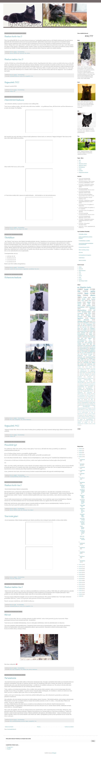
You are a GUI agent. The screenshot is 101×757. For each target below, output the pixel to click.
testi (94, 423)
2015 (80, 576)
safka (88, 304)
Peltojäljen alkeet (83, 234)
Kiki (18, 53)
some (86, 415)
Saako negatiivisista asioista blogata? (85, 237)
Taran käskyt (82, 372)
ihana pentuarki (81, 332)
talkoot (93, 374)
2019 (80, 568)
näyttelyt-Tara (83, 369)
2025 (80, 450)
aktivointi (86, 320)
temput (20, 229)
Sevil (94, 410)
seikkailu (86, 423)
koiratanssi (20, 268)
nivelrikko (88, 365)
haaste (80, 384)
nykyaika (79, 422)
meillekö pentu (81, 344)
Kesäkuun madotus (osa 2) (13, 59)
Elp (94, 372)
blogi (89, 316)
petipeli (86, 422)
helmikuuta (82, 557)
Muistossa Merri (82, 165)
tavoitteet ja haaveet (83, 385)
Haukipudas (83, 358)
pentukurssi (80, 355)
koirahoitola (80, 368)
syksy (91, 327)
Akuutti (82, 364)
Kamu (94, 382)
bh (80, 361)
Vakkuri (28, 53)
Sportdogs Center (83, 281)
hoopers (92, 416)
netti (81, 374)
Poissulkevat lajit (10, 445)
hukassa (78, 418)
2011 (80, 584)
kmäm (86, 413)
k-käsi (89, 355)
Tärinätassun (82, 167)
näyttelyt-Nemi (81, 321)
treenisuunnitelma (81, 378)
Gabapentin (90, 415)
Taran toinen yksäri (11, 516)
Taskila (90, 381)
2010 (80, 586)
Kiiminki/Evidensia (81, 396)
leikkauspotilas (83, 371)
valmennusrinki (80, 393)
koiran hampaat (92, 413)
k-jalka (85, 297)
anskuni (79, 342)
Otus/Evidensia (83, 348)
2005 (80, 596)
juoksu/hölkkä (80, 341)
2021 (80, 564)
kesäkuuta (82, 482)
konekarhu (81, 415)
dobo (92, 412)
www (88, 395)
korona (93, 347)
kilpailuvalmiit (80, 413)
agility (93, 291)
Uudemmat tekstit (9, 726)
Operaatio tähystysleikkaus (86, 309)
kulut (94, 368)
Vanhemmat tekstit (69, 726)
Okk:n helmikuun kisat (84, 250)
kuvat (13, 419)
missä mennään (90, 403)
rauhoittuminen (80, 423)
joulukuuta (82, 459)
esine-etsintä (82, 403)
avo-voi (81, 375)
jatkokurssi (92, 351)
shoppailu (87, 374)
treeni (93, 322)
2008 (80, 590)
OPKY (80, 279)
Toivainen (87, 416)
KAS (80, 272)
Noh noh (7, 615)
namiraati (89, 376)
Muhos (78, 399)
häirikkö (86, 361)
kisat (16, 268)
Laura (80, 410)
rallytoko (92, 318)
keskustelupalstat (89, 419)
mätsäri (92, 420)
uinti (82, 338)
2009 (80, 588)
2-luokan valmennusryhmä (90, 409)
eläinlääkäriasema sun (14, 76)
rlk (81, 324)
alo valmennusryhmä (84, 412)
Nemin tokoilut (82, 260)
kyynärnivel (80, 345)
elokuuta (82, 473)
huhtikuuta (82, 547)
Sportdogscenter (81, 381)
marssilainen (82, 395)
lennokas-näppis (22, 476)
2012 (80, 582)
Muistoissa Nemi (83, 163)
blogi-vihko (92, 402)
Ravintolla (89, 410)
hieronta (15, 53)
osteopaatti (92, 369)
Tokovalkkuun (9, 237)
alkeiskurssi (92, 348)
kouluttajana (89, 324)
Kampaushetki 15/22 (11, 82)
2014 (80, 578)
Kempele (12, 229)
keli (78, 327)
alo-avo (82, 352)
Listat (78, 402)
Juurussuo (87, 401)
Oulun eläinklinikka (86, 405)
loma (87, 375)
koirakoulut (81, 398)
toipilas (91, 385)
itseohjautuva (84, 418)
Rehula (93, 405)
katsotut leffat (80, 382)
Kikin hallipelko (88, 342)
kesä (78, 322)
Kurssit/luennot (81, 334)
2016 (80, 574)
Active (80, 267)
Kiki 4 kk (81, 252)
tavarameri (92, 330)
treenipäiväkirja (80, 386)
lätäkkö (85, 330)
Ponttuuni (79, 388)
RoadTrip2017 (89, 388)
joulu (78, 362)
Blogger (54, 753)
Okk (83, 325)
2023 (80, 454)
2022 (80, 456)
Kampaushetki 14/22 (11, 426)
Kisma (80, 275)
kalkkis (81, 419)
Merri (93, 297)
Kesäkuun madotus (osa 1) (13, 587)
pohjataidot (79, 392)
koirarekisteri (79, 420)
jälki (91, 344)
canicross (79, 316)
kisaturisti (79, 376)
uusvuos (88, 382)
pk (91, 361)
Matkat (90, 334)
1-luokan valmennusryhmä (84, 379)
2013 (80, 580)
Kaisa (80, 169)
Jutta (89, 313)
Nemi (86, 293)
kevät (78, 337)
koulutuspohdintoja (14, 476)
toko (23, 229)
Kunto (83, 299)
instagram (89, 396)
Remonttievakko (86, 406)
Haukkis (89, 305)
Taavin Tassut (81, 416)
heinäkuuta (82, 478)
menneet (88, 345)
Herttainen (89, 364)
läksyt (78, 328)
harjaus (11, 91)
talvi (91, 321)
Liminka (91, 398)
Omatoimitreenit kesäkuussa (14, 100)
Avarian (89, 372)
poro (92, 422)
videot (26, 229)
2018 (80, 570)
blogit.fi (9, 749)
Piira (94, 393)
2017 (80, 572)
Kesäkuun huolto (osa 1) (12, 485)
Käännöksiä (81, 257)
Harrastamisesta (10, 678)
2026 (80, 448)
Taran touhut (88, 366)
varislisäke (88, 393)
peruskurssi (92, 384)
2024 (80, 452)
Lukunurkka (86, 362)
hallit (87, 350)
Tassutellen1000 (86, 391)
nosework (80, 313)
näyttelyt (79, 335)
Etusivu (39, 726)
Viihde (93, 359)
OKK (80, 277)
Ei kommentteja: (21, 51)
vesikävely (79, 357)
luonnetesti (86, 420)
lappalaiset (25, 268)
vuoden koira (90, 378)
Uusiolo (85, 399)
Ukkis (94, 345)
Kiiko (80, 274)
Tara (25, 53)
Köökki (90, 341)
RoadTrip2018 (80, 389)
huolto (21, 76)
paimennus (92, 371)
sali (94, 310)
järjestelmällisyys (92, 418)
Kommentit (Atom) (11, 729)
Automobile (90, 386)
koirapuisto (87, 368)
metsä (85, 328)
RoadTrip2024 (85, 402)
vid (79, 425)
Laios (92, 401)
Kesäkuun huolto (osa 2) (13, 36)
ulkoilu (24, 419)
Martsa (81, 350)
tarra (91, 423)
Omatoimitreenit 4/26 (84, 247)
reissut (79, 304)
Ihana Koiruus (82, 270)
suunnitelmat (31, 268)
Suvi (88, 359)
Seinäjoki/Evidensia (81, 408)
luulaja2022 (27, 76)
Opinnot (84, 410)
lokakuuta (82, 467)
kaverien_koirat (83, 331)
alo (92, 375)
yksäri (19, 578)
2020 (80, 566)
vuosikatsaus (80, 401)
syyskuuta (82, 470)
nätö (92, 399)
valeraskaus (89, 392)
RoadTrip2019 (90, 389)
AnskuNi (81, 268)
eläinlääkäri (86, 322)
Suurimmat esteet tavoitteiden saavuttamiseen (86, 244)
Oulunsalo (22, 53)
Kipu (87, 398)
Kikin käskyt (84, 351)
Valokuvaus (28, 419)
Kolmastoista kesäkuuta (12, 277)
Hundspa (90, 358)
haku (78, 354)
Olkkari (93, 362)
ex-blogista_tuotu (84, 287)
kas (94, 396)
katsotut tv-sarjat (87, 354)
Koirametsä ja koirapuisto (85, 255)
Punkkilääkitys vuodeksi (84, 240)
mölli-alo (86, 384)
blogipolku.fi (10, 747)
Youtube (81, 170)
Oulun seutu (80, 359)
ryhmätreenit (80, 365)
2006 (80, 594)
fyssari (11, 53)
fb (92, 391)
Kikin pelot (85, 337)
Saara (78, 391)
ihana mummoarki (84, 347)
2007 (80, 592)
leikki (78, 325)
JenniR (11, 268)
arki (78, 315)
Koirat (91, 335)
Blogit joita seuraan (83, 172)
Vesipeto (89, 408)
